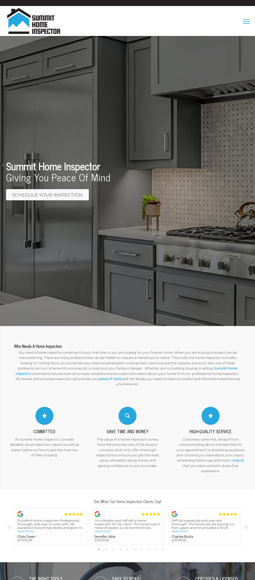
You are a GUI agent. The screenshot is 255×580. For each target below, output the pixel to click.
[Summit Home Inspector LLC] (33, 21)
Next (246, 527)
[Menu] (245, 21)
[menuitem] (245, 21)
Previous (9, 527)
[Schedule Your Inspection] (47, 195)
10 (163, 550)
